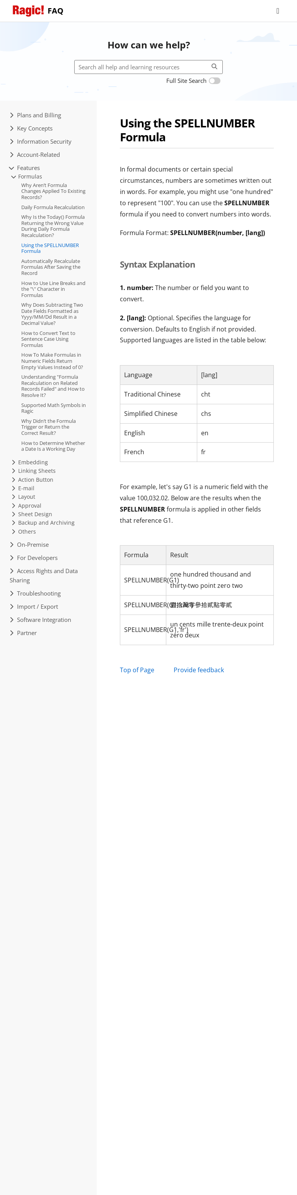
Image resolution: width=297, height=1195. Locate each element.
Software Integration (40, 619)
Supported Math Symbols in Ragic (53, 408)
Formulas (27, 176)
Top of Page (137, 670)
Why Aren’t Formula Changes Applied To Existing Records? (53, 191)
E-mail (23, 488)
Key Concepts (31, 128)
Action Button (32, 479)
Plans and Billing (35, 115)
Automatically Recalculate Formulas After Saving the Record (50, 267)
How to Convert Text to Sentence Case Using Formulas (48, 339)
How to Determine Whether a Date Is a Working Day (53, 446)
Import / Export (34, 606)
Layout (23, 496)
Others (24, 531)
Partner (23, 633)
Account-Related (35, 154)
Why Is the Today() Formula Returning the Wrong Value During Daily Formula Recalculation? (53, 226)
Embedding (30, 462)
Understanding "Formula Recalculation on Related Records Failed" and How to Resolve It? (53, 385)
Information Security (41, 141)
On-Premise (29, 544)
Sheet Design (32, 514)
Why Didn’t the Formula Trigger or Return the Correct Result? (48, 426)
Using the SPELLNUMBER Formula (50, 248)
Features (25, 168)
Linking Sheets (34, 470)
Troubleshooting (35, 593)
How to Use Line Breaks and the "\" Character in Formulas (53, 289)
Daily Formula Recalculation (53, 207)
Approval (26, 505)
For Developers (34, 557)
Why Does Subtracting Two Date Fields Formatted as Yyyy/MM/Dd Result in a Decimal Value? (52, 313)
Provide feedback (199, 670)
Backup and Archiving (43, 522)
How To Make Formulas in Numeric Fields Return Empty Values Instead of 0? (52, 360)
